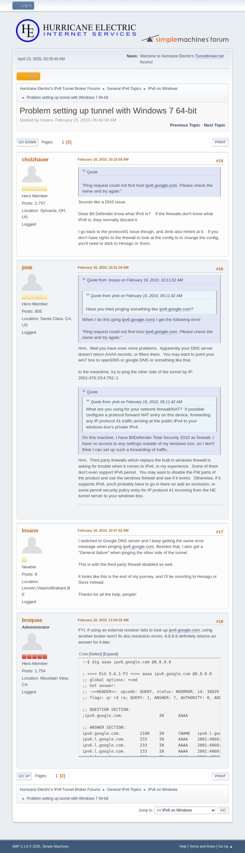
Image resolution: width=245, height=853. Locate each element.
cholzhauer (35, 159)
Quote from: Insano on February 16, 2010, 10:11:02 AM (135, 280)
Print (220, 142)
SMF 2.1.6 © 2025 (26, 846)
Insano (30, 530)
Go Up (24, 776)
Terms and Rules (202, 846)
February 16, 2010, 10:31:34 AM (103, 267)
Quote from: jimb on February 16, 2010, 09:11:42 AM (136, 296)
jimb (27, 267)
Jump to (145, 810)
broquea (32, 620)
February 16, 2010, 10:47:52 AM (103, 530)
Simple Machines (55, 846)
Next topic (214, 125)
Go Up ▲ (226, 846)
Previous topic (185, 125)
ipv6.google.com (161, 185)
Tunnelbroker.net (209, 56)
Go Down (27, 142)
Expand (110, 654)
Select (95, 654)
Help (182, 846)
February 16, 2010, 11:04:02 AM (103, 620)
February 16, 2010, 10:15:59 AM (103, 159)
